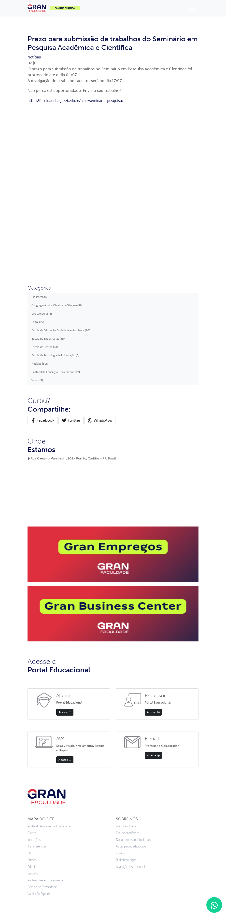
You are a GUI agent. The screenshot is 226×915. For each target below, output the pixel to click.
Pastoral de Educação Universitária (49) (55, 201)
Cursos (32, 689)
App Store (80, 757)
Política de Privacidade (42, 716)
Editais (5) (37, 151)
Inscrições (34, 668)
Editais (32, 695)
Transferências (37, 675)
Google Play (145, 757)
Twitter (71, 249)
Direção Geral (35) (42, 142)
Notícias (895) (40, 192)
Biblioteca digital (126, 689)
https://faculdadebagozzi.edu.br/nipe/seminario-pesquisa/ (76, 100)
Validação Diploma (40, 723)
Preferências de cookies (144, 860)
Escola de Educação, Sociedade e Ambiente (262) (61, 159)
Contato (33, 702)
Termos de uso (109, 860)
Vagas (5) (37, 209)
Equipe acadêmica (128, 662)
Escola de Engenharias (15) (48, 167)
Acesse (64, 541)
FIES (30, 682)
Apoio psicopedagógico (131, 675)
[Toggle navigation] (191, 8)
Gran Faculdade (126, 655)
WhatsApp (100, 249)
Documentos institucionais (133, 668)
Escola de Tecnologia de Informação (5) (55, 184)
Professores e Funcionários (45, 709)
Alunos (32, 662)
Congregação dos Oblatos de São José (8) (56, 134)
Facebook (42, 249)
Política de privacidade (74, 860)
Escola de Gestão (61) (44, 176)
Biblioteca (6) (39, 126)
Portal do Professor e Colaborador (50, 655)
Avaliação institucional (130, 695)
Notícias (34, 57)
